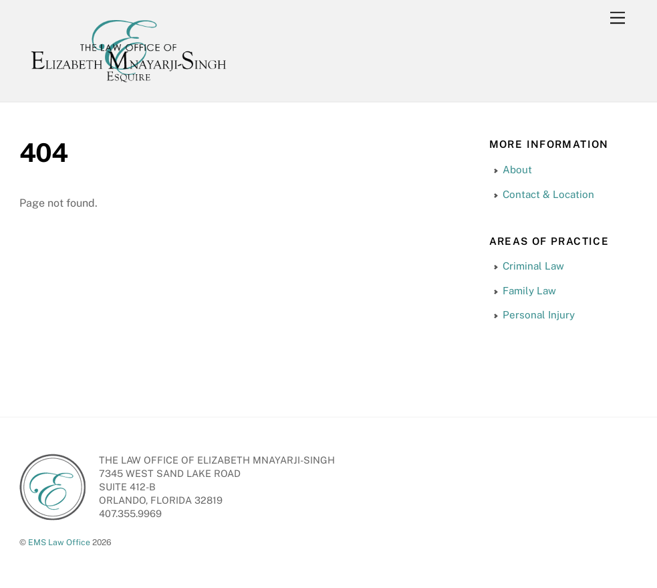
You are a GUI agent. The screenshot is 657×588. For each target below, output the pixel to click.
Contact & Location (548, 194)
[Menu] (617, 18)
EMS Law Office (59, 542)
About (517, 169)
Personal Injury (539, 314)
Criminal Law (533, 266)
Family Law (529, 290)
